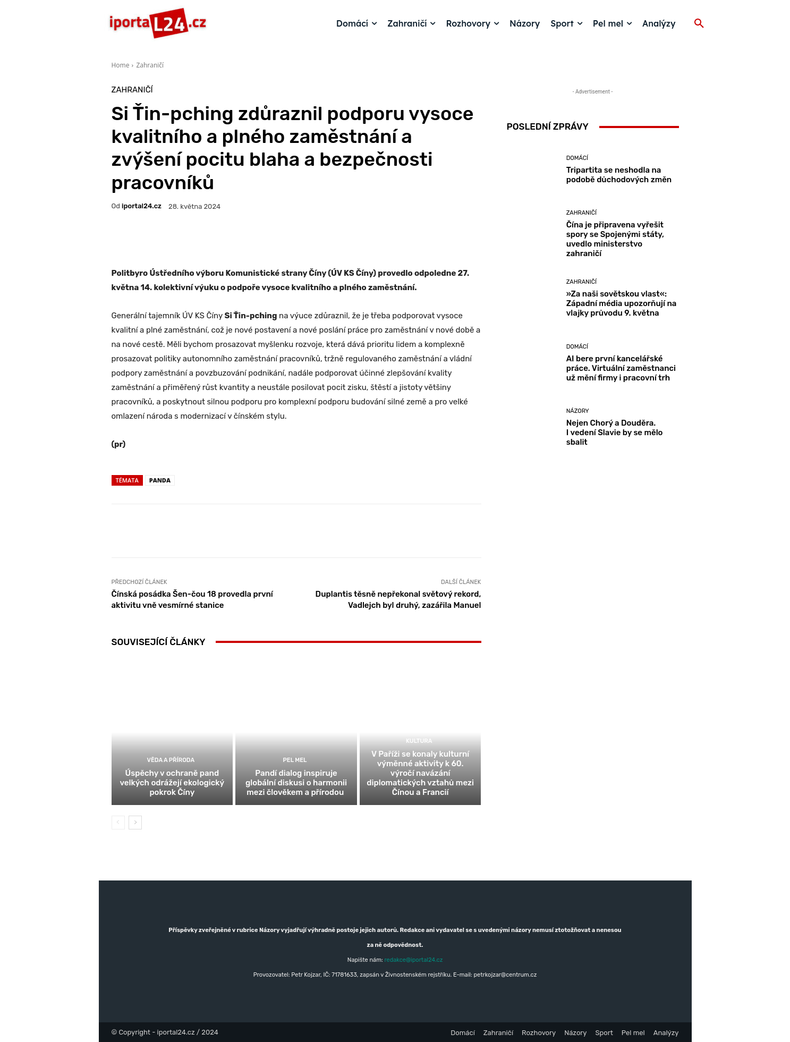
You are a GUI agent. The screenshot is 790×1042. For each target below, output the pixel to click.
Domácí (577, 158)
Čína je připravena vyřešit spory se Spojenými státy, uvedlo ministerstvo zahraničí (615, 239)
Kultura (419, 741)
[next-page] (135, 822)
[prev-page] (118, 822)
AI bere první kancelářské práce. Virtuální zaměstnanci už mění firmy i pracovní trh (621, 368)
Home (121, 65)
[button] (699, 24)
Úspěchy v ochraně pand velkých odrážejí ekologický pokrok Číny (172, 782)
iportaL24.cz (142, 205)
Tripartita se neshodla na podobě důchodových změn (619, 174)
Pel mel (295, 760)
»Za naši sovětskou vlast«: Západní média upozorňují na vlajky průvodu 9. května (621, 303)
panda (160, 480)
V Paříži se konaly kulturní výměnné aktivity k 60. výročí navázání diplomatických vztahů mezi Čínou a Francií (420, 773)
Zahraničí (150, 65)
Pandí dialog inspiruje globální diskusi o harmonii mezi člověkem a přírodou (296, 782)
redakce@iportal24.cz (413, 959)
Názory (577, 411)
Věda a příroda (170, 760)
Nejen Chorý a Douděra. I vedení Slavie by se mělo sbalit (614, 432)
